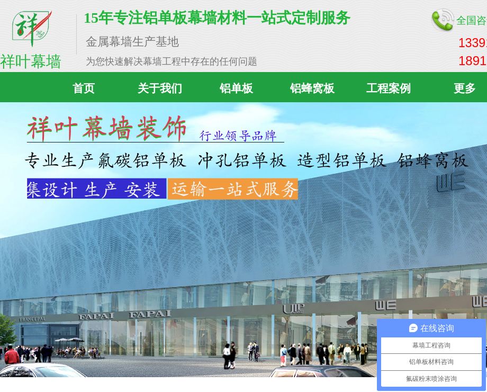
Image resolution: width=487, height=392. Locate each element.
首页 (84, 88)
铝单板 (236, 88)
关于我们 (160, 88)
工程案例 (388, 88)
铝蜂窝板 (312, 88)
